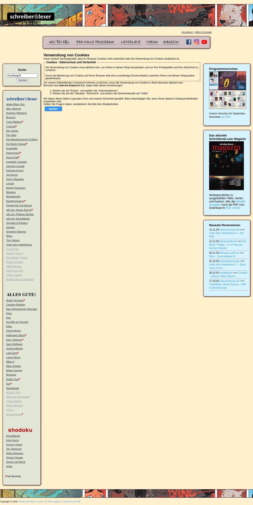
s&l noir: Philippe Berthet (20, 214)
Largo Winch (13, 357)
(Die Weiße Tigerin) (17, 257)
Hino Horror (12, 440)
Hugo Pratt (12, 157)
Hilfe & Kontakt (203, 32)
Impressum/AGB (72, 501)
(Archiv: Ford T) (15, 253)
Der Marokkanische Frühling (22, 139)
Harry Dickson (14, 339)
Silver (9, 236)
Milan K (10, 361)
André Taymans (15, 300)
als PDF (225, 116)
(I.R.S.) (10, 409)
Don (8, 317)
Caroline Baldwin (15, 304)
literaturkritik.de (228, 241)
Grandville (12, 148)
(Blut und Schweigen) (18, 396)
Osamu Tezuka (14, 457)
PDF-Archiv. (233, 207)
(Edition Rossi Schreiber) (20, 279)
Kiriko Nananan (14, 453)
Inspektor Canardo (16, 161)
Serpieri (10, 227)
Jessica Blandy (14, 348)
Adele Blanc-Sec (15, 104)
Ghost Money (13, 330)
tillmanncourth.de (229, 252)
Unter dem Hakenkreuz (19, 244)
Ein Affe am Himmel (17, 322)
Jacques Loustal (15, 166)
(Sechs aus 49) (14, 270)
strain (9, 466)
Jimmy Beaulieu (15, 179)
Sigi (8, 383)
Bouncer (11, 117)
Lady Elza (11, 353)
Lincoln (10, 183)
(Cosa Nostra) (14, 401)
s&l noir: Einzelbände (18, 218)
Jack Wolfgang (14, 344)
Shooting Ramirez (16, 231)
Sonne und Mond (15, 462)
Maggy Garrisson (15, 187)
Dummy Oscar (14, 444)
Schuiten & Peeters (17, 223)
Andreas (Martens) (16, 113)
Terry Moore (13, 240)
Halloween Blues (15, 335)
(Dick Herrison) (14, 405)
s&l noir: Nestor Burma (19, 210)
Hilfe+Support (54, 501)
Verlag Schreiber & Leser (30, 501)
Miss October (13, 366)
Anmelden (187, 32)
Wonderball (12, 388)
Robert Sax (12, 379)
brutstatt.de (226, 272)
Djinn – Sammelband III (222, 256)
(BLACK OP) (13, 392)
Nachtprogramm (15, 201)
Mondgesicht (13, 196)
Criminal (10, 126)
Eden (9, 326)
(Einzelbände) (14, 414)
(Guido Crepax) (14, 262)
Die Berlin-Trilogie (16, 144)
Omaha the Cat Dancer (19, 205)
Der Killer (11, 135)
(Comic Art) (12, 249)
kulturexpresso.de (230, 229)
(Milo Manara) (14, 266)
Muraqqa (11, 374)
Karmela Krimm (15, 170)
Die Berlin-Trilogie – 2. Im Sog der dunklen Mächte (227, 244)
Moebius (11, 192)
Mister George (14, 370)
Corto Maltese (14, 121)
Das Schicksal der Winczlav (21, 309)
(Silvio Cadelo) (14, 275)
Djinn (9, 313)
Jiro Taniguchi (13, 448)
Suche (22, 69)
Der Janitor (12, 130)
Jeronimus (12, 174)
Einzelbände (13, 435)
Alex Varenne (13, 108)
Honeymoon (13, 153)
